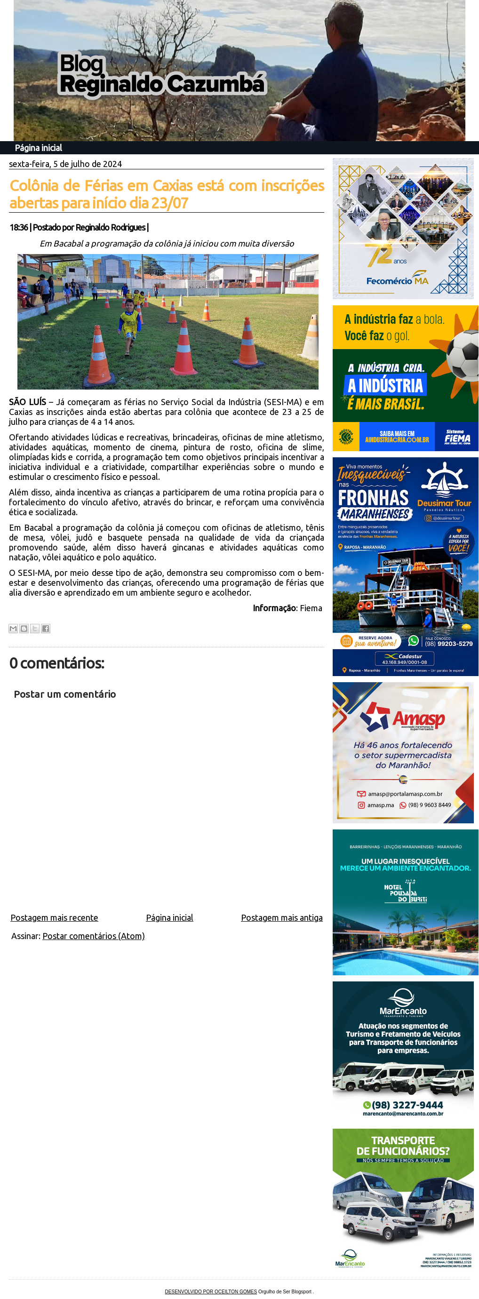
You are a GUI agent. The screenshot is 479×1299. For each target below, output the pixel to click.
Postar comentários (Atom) (93, 935)
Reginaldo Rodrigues (110, 227)
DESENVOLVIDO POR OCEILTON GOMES (211, 1291)
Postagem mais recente (54, 917)
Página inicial (38, 147)
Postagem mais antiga (282, 917)
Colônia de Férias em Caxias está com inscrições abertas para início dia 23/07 (166, 194)
